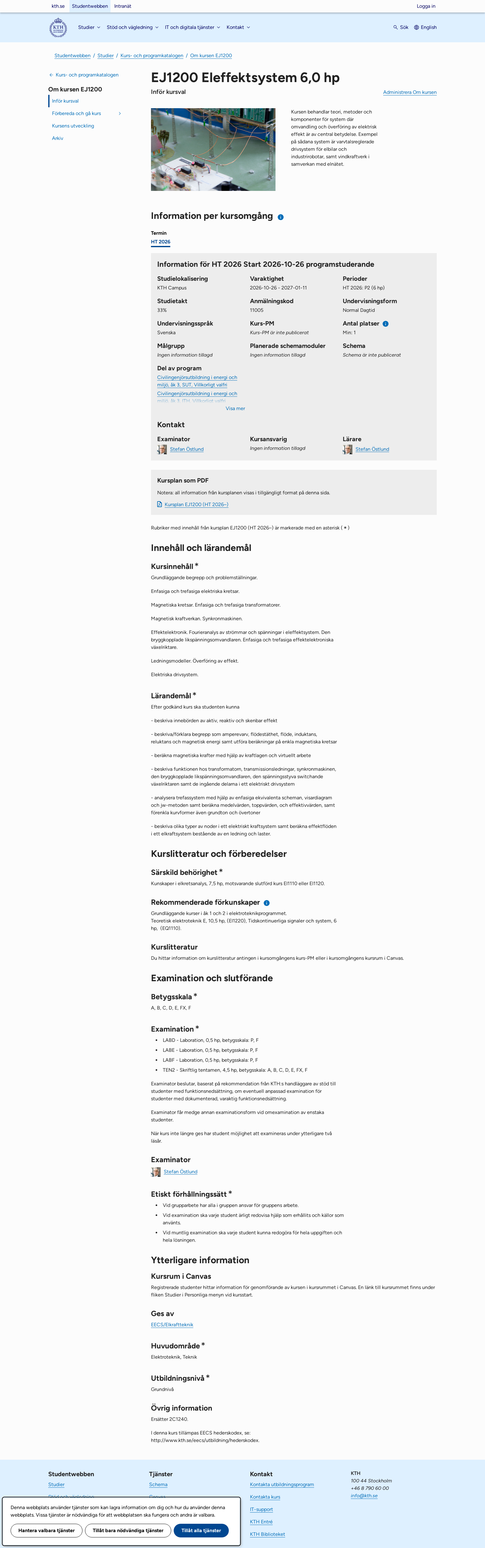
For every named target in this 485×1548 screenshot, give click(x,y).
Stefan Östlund (187, 449)
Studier (105, 55)
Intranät (122, 6)
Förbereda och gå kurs (76, 113)
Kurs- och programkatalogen (151, 55)
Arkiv (57, 138)
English (429, 27)
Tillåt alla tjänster (201, 1530)
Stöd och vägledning (71, 1497)
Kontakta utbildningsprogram (282, 1484)
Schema (158, 1484)
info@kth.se (364, 1496)
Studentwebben (90, 6)
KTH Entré (261, 1522)
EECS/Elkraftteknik (172, 1325)
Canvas (157, 1497)
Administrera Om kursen (410, 92)
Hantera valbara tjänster (46, 1530)
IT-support (261, 1509)
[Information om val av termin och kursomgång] (281, 217)
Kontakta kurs (265, 1497)
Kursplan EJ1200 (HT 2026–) (196, 504)
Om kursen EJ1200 (211, 55)
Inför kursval (65, 101)
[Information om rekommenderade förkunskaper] (267, 903)
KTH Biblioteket (267, 1534)
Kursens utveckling (73, 126)
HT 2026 (160, 242)
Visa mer (235, 408)
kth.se (58, 6)
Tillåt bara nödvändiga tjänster (128, 1530)
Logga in (426, 6)
